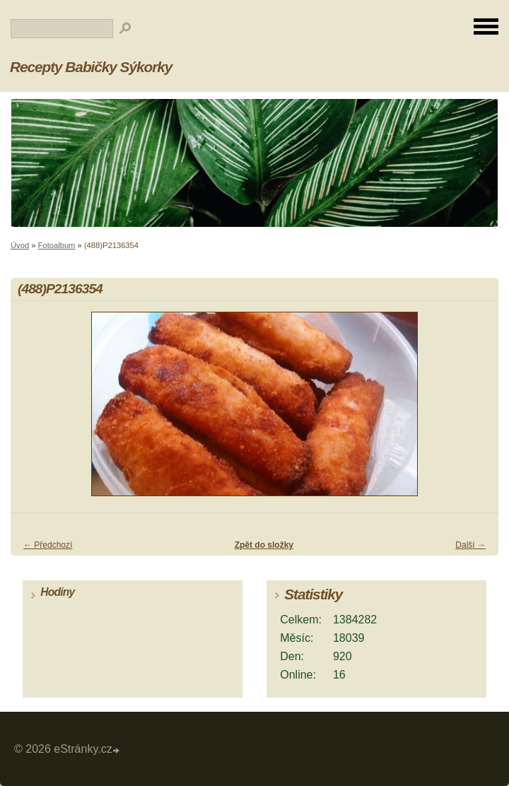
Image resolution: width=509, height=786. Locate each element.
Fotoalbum (57, 245)
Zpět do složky (264, 545)
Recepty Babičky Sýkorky (91, 67)
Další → (470, 545)
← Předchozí (47, 545)
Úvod (20, 245)
